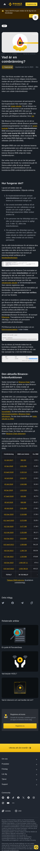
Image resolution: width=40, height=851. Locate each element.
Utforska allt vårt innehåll (20, 748)
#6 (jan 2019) (8, 490)
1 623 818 (23, 490)
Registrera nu (19, 726)
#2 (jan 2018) (8, 466)
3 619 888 (23, 538)
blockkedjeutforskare (9, 258)
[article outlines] (35, 17)
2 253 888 (23, 532)
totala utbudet (16, 106)
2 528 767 (23, 478)
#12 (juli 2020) (9, 526)
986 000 (23, 460)
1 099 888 (23, 544)
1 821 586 (23, 466)
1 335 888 (23, 556)
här (33, 116)
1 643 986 (23, 484)
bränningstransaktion (10, 329)
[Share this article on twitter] (3, 603)
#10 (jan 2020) (9, 514)
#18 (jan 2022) (9, 562)
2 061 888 (23, 508)
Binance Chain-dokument (15, 434)
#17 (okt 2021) (9, 556)
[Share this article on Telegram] (22, 603)
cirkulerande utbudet (9, 283)
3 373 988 (23, 520)
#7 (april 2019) (9, 496)
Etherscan (5, 317)
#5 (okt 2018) (8, 484)
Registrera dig (31, 4)
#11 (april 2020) (9, 520)
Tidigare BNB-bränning (15, 580)
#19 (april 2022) (9, 568)
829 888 (23, 496)
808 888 (23, 502)
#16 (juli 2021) (9, 550)
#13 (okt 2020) (9, 532)
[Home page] (15, 4)
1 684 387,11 (23, 562)
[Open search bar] (23, 4)
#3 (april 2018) (9, 472)
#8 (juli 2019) (8, 502)
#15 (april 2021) (9, 544)
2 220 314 (23, 472)
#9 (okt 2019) (8, 508)
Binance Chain (24, 382)
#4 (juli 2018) (8, 478)
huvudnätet (6, 411)
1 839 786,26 (23, 568)
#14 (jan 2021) (9, 538)
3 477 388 (23, 526)
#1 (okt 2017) (8, 460)
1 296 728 (23, 550)
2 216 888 (23, 514)
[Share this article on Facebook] (12, 603)
